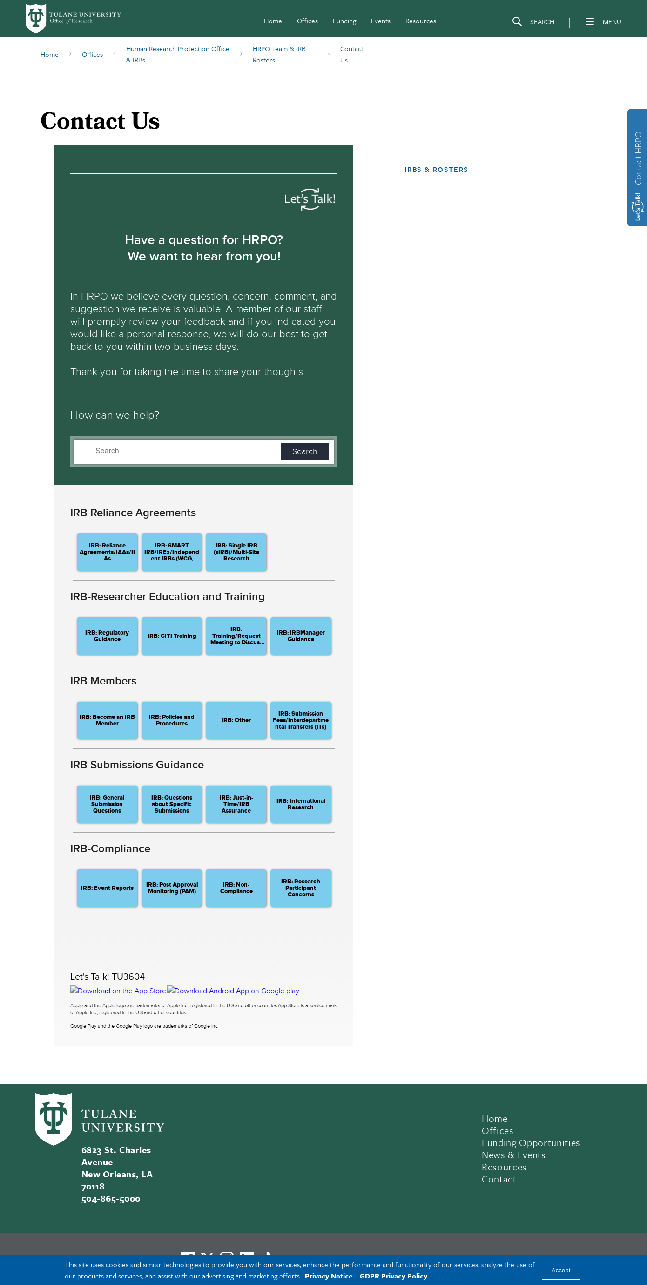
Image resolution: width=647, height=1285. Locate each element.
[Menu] (589, 21)
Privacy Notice (328, 1276)
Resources (420, 20)
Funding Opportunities (531, 1142)
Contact (499, 1179)
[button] (453, 169)
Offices (307, 20)
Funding (344, 20)
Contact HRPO (638, 158)
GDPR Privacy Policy (393, 1276)
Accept (561, 1270)
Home (273, 20)
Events (381, 20)
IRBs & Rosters (436, 169)
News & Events (514, 1155)
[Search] (533, 23)
